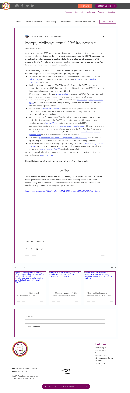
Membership (51, 21)
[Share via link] (42, 249)
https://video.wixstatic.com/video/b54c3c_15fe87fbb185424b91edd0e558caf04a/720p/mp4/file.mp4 (63, 191)
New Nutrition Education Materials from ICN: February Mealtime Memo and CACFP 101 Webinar (99, 294)
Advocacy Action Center (104, 358)
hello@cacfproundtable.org (27, 368)
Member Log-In (100, 348)
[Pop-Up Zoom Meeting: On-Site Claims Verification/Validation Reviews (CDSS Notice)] (65, 280)
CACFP (44, 241)
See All (113, 267)
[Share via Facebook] (26, 249)
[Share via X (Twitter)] (31, 249)
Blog (96, 353)
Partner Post (66, 21)
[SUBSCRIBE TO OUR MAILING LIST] (66, 386)
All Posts (17, 21)
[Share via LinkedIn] (37, 249)
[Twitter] (27, 6)
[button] (68, 13)
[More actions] (103, 36)
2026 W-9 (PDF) (100, 350)
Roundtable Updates (34, 21)
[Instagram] (17, 6)
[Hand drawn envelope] (66, 371)
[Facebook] (22, 6)
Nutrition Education (83, 21)
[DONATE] (85, 6)
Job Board (99, 361)
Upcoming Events (101, 355)
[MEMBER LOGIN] (106, 6)
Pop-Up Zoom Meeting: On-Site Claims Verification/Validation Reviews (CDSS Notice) (64, 294)
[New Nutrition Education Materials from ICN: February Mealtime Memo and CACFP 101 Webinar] (100, 280)
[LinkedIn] (33, 6)
